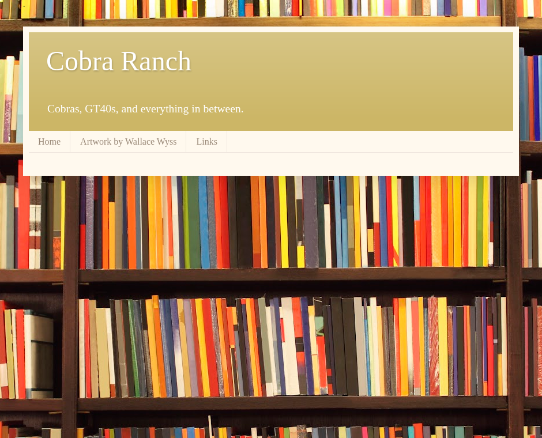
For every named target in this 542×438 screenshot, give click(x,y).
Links (206, 141)
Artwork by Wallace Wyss (128, 141)
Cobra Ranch (118, 61)
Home (49, 141)
